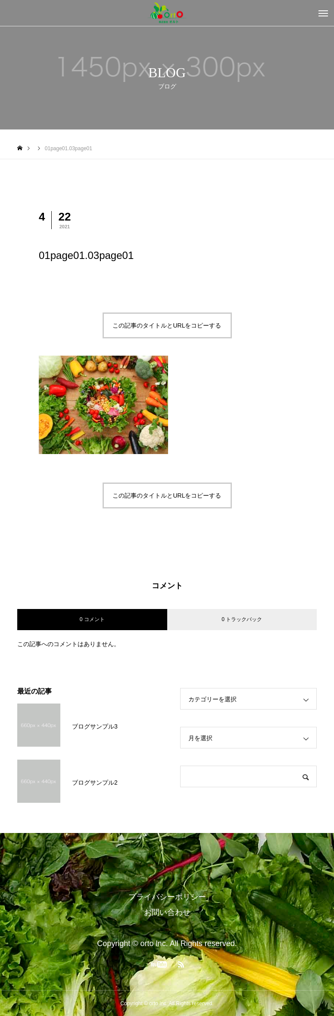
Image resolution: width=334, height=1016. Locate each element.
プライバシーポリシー (167, 897)
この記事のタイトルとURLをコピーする (166, 325)
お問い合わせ (167, 912)
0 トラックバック (242, 619)
